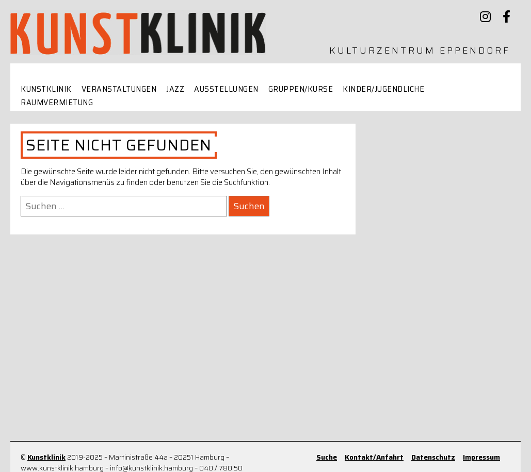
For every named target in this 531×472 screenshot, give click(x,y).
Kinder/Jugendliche (383, 89)
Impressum (481, 457)
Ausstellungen (226, 89)
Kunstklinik (46, 89)
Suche (326, 457)
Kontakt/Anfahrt (374, 457)
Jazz (175, 89)
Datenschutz (433, 457)
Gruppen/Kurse (300, 89)
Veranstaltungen (119, 89)
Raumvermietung (57, 102)
